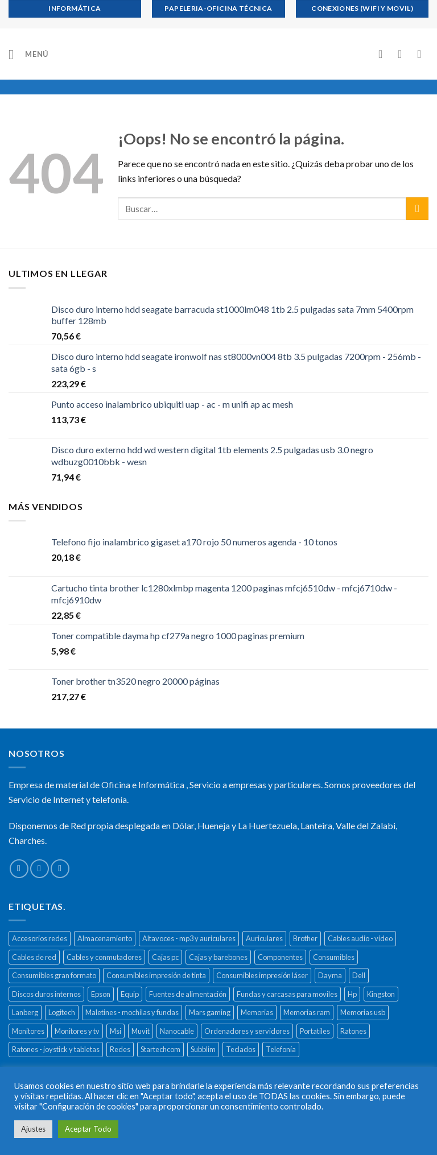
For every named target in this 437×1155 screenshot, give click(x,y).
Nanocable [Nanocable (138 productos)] (177, 1031)
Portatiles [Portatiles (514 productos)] (315, 1031)
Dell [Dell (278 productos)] (358, 975)
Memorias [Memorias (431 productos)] (257, 1012)
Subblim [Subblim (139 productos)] (203, 1049)
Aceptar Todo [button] (88, 1128)
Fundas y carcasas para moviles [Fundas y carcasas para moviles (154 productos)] (287, 994)
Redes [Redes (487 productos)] (120, 1049)
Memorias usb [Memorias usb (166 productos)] (362, 1012)
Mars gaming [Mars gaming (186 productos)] (209, 1012)
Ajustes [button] (33, 1128)
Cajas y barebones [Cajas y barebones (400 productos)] (218, 957)
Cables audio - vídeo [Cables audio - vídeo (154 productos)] (360, 938)
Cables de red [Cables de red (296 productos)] (34, 957)
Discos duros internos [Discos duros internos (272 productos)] (46, 994)
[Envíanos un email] (39, 868)
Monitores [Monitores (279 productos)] (28, 1031)
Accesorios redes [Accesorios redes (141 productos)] (39, 938)
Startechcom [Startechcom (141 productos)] (160, 1049)
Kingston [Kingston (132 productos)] (381, 994)
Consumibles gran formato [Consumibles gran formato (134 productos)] (54, 975)
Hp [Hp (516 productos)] (352, 994)
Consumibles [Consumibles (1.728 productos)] (333, 957)
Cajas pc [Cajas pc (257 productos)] (165, 957)
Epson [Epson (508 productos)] (100, 994)
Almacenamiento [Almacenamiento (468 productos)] (104, 938)
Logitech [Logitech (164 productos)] (61, 1012)
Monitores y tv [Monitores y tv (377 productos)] (77, 1031)
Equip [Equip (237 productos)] (130, 994)
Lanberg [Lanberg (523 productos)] (25, 1012)
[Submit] (417, 208)
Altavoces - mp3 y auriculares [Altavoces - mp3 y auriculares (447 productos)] (189, 938)
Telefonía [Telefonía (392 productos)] (281, 1049)
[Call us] (60, 868)
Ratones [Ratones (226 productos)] (353, 1031)
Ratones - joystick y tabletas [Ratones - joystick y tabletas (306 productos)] (56, 1049)
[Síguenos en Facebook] (19, 868)
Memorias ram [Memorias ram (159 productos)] (306, 1012)
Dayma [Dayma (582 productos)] (330, 975)
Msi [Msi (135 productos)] (115, 1031)
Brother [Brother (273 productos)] (305, 938)
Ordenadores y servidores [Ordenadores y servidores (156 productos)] (247, 1031)
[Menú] (28, 54)
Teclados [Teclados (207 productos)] (240, 1049)
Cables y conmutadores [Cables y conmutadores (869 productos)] (104, 957)
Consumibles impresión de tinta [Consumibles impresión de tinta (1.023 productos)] (156, 975)
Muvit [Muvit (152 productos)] (140, 1031)
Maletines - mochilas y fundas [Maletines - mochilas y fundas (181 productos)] (132, 1012)
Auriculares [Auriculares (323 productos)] (264, 938)
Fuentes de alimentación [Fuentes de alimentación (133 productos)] (187, 994)
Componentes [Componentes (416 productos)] (280, 957)
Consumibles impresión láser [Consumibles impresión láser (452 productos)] (262, 975)
